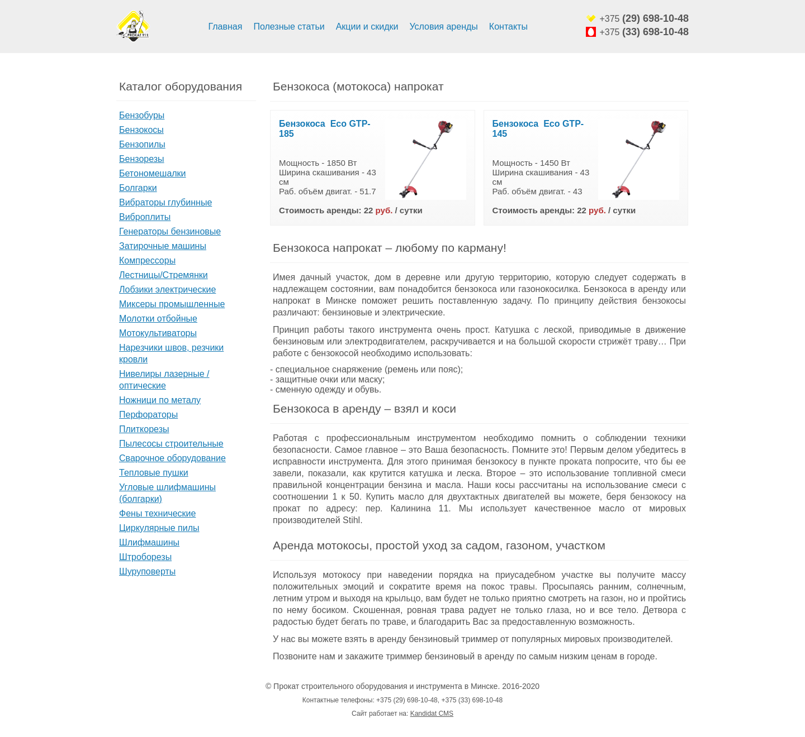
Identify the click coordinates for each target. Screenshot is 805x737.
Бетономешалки (152, 173)
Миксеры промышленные (172, 304)
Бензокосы (141, 130)
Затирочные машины (162, 246)
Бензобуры (141, 115)
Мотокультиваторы (158, 333)
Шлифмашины (149, 542)
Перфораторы (148, 414)
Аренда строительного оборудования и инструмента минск (133, 27)
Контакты (508, 26)
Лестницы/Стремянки (163, 275)
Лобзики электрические (167, 289)
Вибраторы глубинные (165, 202)
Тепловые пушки (153, 472)
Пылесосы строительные (171, 443)
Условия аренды (443, 26)
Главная (226, 26)
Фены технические (157, 513)
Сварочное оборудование (172, 458)
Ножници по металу (160, 400)
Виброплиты (145, 217)
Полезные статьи (288, 26)
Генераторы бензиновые (170, 231)
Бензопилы (142, 144)
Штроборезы (145, 557)
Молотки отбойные (158, 318)
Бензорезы (141, 159)
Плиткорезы (144, 429)
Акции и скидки (367, 26)
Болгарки (138, 188)
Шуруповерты (147, 571)
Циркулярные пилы (159, 528)
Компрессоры (147, 260)
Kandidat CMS (431, 713)
